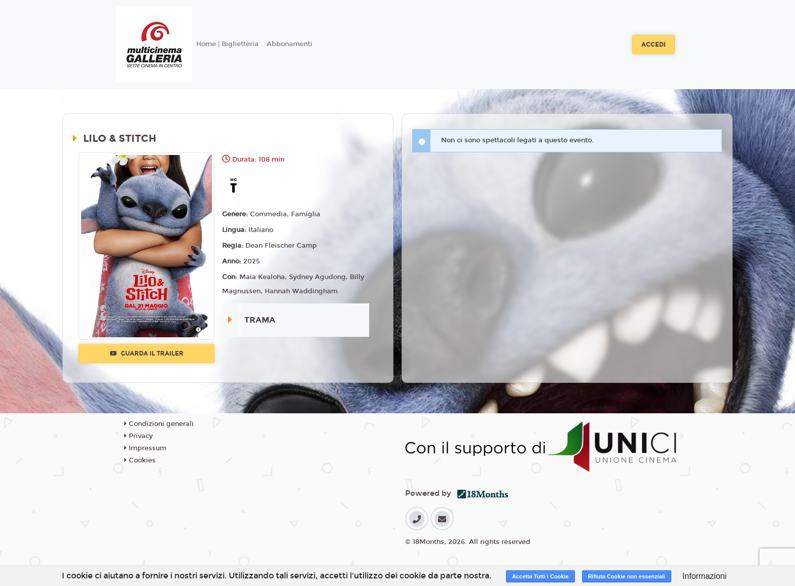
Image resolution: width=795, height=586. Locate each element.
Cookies (140, 460)
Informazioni (704, 576)
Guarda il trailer (147, 353)
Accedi (653, 44)
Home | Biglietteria (227, 44)
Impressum (145, 448)
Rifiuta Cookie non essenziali (626, 576)
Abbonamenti (289, 44)
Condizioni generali (159, 424)
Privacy (138, 436)
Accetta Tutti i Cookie (540, 576)
